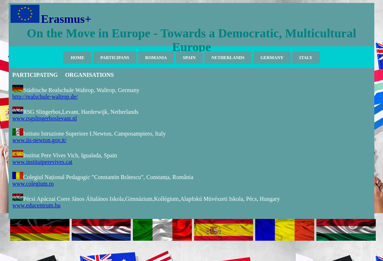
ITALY (305, 57)
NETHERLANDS (227, 57)
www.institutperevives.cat (42, 162)
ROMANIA (156, 57)
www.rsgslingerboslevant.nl (44, 118)
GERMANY (271, 57)
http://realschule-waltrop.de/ (45, 97)
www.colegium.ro (33, 184)
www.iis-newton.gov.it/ (39, 140)
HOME (77, 57)
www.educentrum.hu (36, 205)
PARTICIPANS (114, 57)
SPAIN (189, 57)
